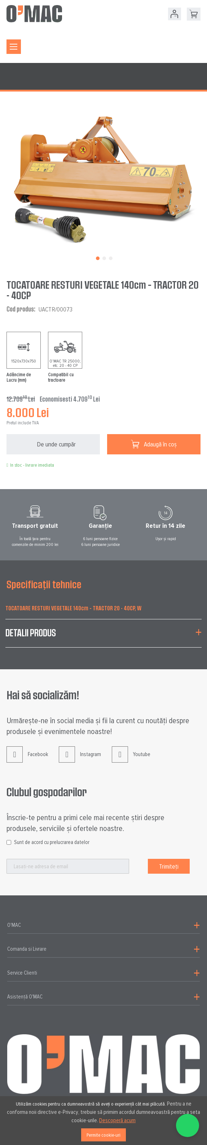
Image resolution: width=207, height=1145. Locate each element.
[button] (97, 257)
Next (204, 526)
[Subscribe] (169, 866)
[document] (103, 1120)
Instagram (80, 759)
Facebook (27, 759)
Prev (3, 526)
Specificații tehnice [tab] (44, 584)
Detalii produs (30, 632)
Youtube (131, 759)
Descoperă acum (117, 1120)
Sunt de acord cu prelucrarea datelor (51, 842)
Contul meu (174, 14)
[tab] (103, 637)
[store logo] (34, 13)
